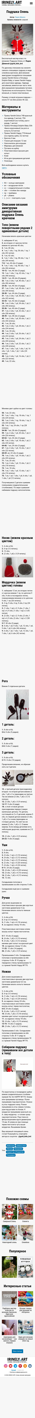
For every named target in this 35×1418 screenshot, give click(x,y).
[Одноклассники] (25, 1407)
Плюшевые (11, 1196)
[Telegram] (15, 1407)
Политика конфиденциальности (18, 1413)
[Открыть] (31, 3)
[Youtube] (10, 1407)
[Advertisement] (17, 123)
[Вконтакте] (30, 1407)
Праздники (18, 1190)
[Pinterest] (20, 1407)
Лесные (9, 1190)
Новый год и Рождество (15, 1193)
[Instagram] (5, 1407)
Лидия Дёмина (20, 17)
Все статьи (17, 1392)
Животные (10, 1186)
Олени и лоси (21, 1186)
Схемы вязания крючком (12, 3)
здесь (4, 209)
